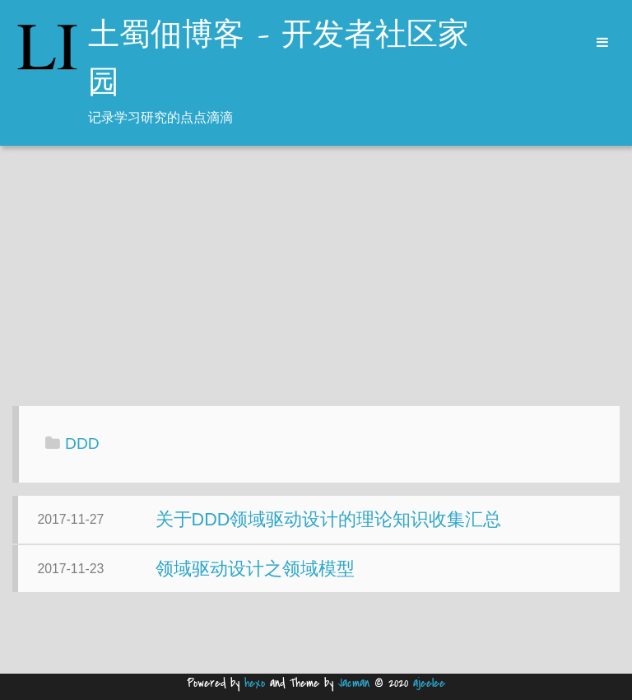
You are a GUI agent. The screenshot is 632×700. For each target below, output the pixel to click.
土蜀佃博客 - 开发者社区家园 (278, 60)
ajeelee (429, 683)
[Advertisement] (316, 277)
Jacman (353, 683)
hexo (254, 683)
